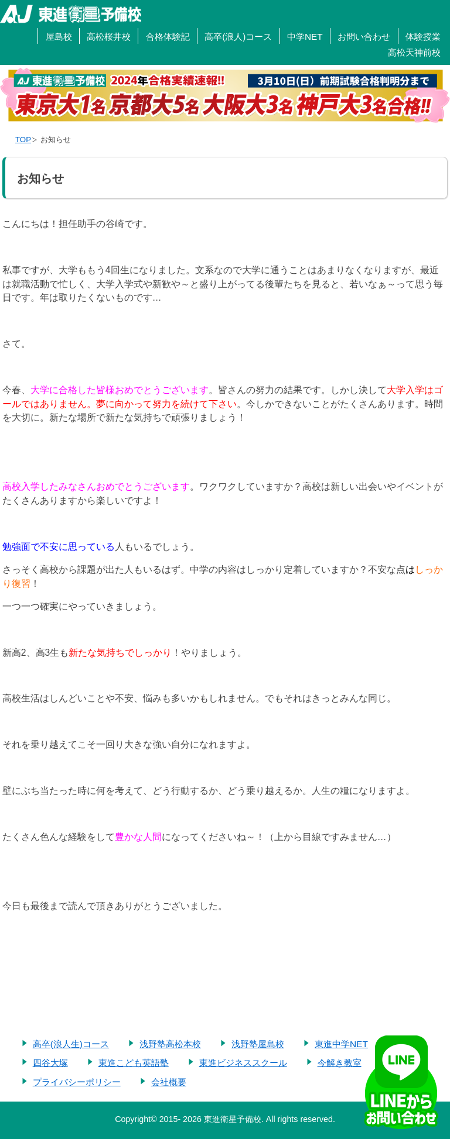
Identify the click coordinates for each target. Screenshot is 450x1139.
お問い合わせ (364, 37)
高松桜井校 (109, 37)
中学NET (305, 37)
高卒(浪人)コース (238, 37)
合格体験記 (168, 37)
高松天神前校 (414, 52)
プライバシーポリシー (77, 1082)
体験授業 (423, 37)
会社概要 (168, 1082)
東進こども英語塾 (133, 1063)
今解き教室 (340, 1063)
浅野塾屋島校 (257, 1044)
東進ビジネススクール (243, 1063)
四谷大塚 (50, 1063)
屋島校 (59, 37)
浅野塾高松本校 (170, 1044)
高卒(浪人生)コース (71, 1044)
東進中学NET (341, 1044)
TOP (23, 139)
